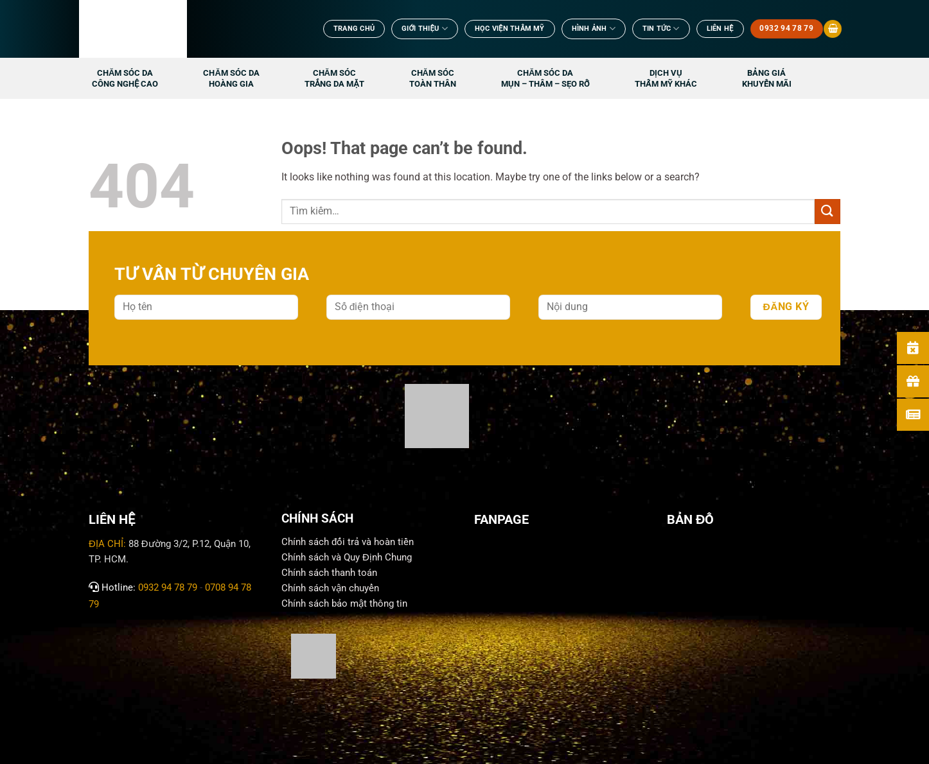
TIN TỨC (661, 28)
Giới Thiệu (425, 28)
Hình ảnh (593, 28)
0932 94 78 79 (167, 587)
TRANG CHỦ (354, 28)
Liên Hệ (720, 28)
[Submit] (827, 211)
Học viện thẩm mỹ (510, 28)
